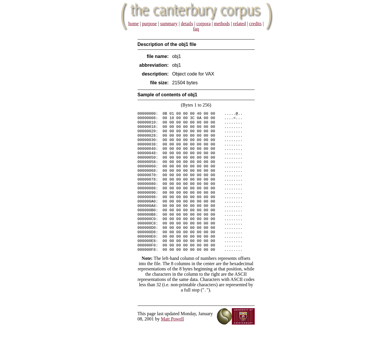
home (133, 23)
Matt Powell (172, 346)
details (187, 23)
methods (222, 23)
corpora (203, 23)
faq (196, 28)
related (239, 23)
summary (169, 23)
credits (255, 23)
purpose (149, 23)
